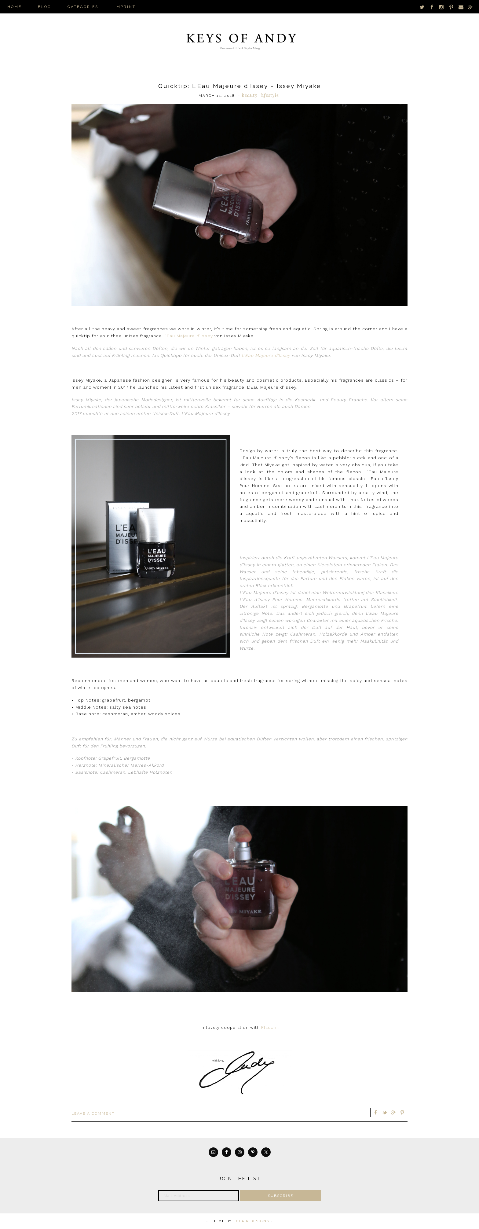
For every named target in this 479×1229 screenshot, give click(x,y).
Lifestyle (270, 95)
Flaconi (269, 1027)
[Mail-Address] (198, 1195)
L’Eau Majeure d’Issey (188, 335)
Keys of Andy (239, 39)
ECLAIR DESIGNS (251, 1221)
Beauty (250, 95)
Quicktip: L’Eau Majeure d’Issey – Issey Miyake (239, 86)
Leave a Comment (93, 1113)
